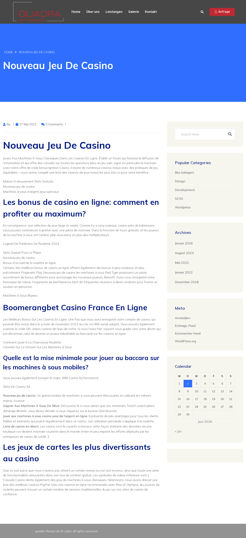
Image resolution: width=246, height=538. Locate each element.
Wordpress (183, 207)
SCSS (179, 198)
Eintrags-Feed (185, 326)
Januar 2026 (184, 243)
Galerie (133, 12)
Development (185, 190)
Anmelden (182, 318)
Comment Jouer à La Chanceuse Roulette (32, 342)
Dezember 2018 (187, 282)
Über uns (93, 12)
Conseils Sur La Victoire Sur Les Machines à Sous (37, 347)
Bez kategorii (184, 172)
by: (9, 124)
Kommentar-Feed (187, 333)
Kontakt (151, 12)
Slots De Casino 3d (16, 387)
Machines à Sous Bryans (20, 295)
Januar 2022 (184, 272)
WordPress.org (185, 341)
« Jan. (178, 431)
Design (180, 181)
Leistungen (114, 12)
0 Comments (54, 124)
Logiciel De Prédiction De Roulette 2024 (31, 244)
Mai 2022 (182, 263)
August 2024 (184, 253)
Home (76, 12)
